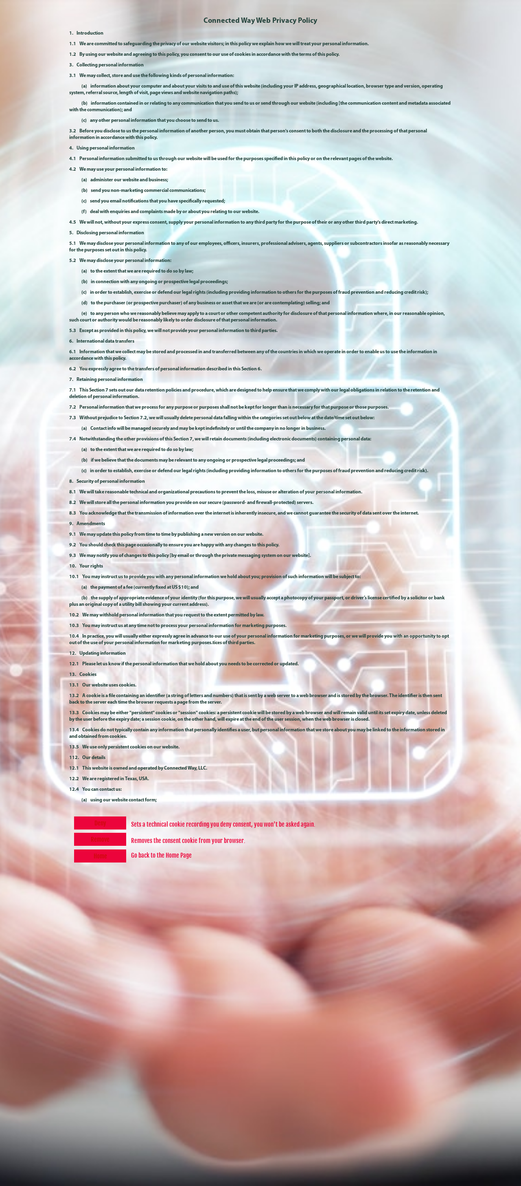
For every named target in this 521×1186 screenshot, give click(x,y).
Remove (100, 839)
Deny (100, 823)
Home (100, 856)
